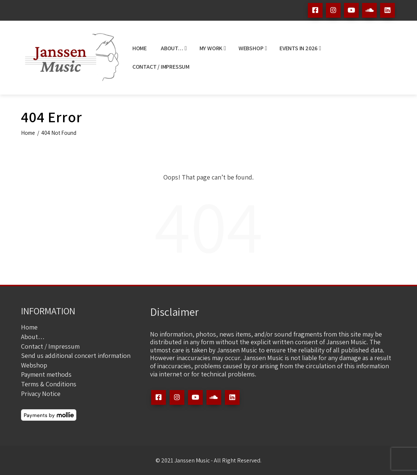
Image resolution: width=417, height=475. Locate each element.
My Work (212, 48)
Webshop (253, 48)
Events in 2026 (300, 48)
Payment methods (46, 374)
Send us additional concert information (76, 355)
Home (139, 48)
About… (174, 48)
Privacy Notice (40, 393)
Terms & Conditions (48, 384)
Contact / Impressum (161, 67)
